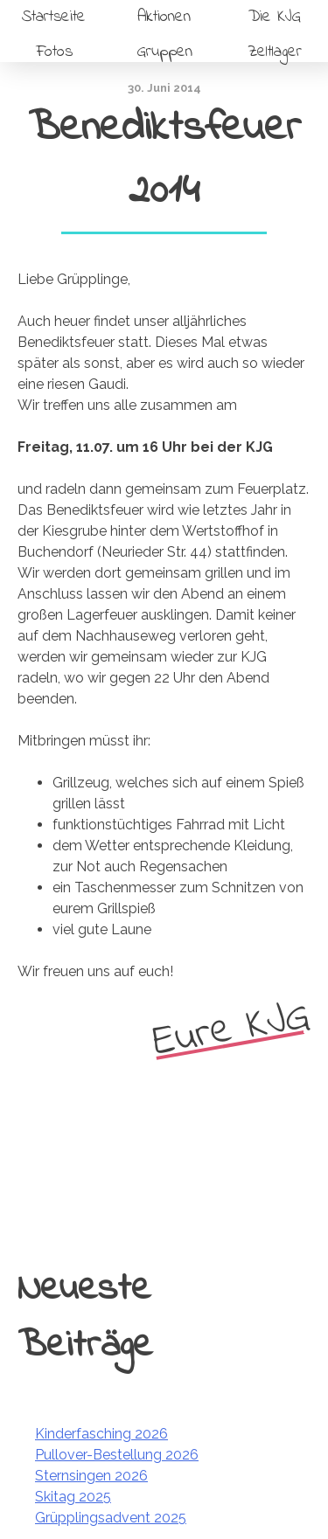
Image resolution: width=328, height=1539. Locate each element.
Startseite (54, 17)
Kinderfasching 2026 (101, 1433)
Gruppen (164, 52)
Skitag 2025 (73, 1496)
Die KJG (274, 17)
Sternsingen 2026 (91, 1475)
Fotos (54, 52)
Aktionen (164, 17)
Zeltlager (275, 52)
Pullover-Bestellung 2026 (117, 1454)
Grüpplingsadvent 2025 (110, 1517)
